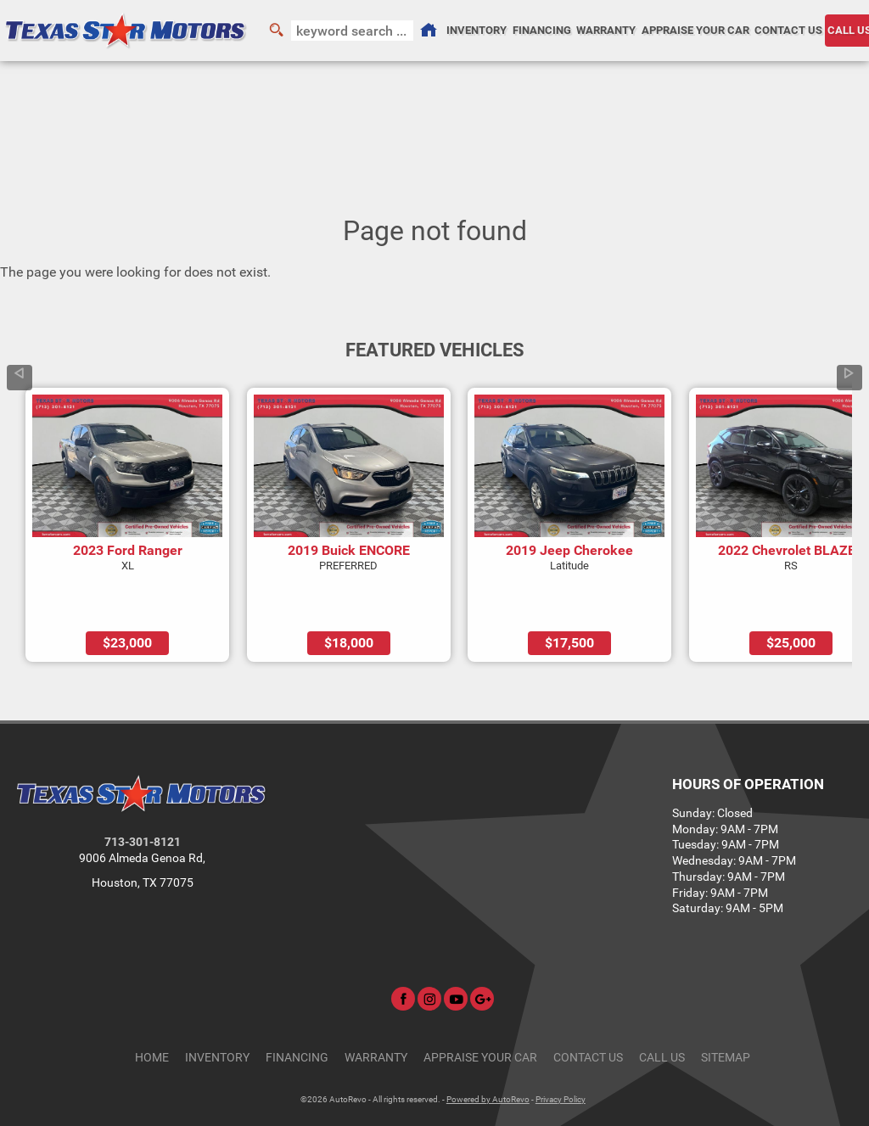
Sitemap (725, 1009)
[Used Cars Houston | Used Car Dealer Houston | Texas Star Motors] (428, 30)
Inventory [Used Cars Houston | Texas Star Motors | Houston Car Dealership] (476, 30)
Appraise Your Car (695, 30)
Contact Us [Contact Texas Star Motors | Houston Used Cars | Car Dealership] (788, 30)
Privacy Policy (560, 1051)
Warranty (376, 1009)
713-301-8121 (142, 794)
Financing (297, 1009)
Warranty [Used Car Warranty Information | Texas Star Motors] (606, 30)
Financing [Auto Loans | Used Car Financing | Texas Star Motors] (542, 30)
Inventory (217, 1009)
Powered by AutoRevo (488, 1051)
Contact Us (588, 1009)
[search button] (276, 30)
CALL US (662, 1009)
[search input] (352, 30)
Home (152, 1009)
